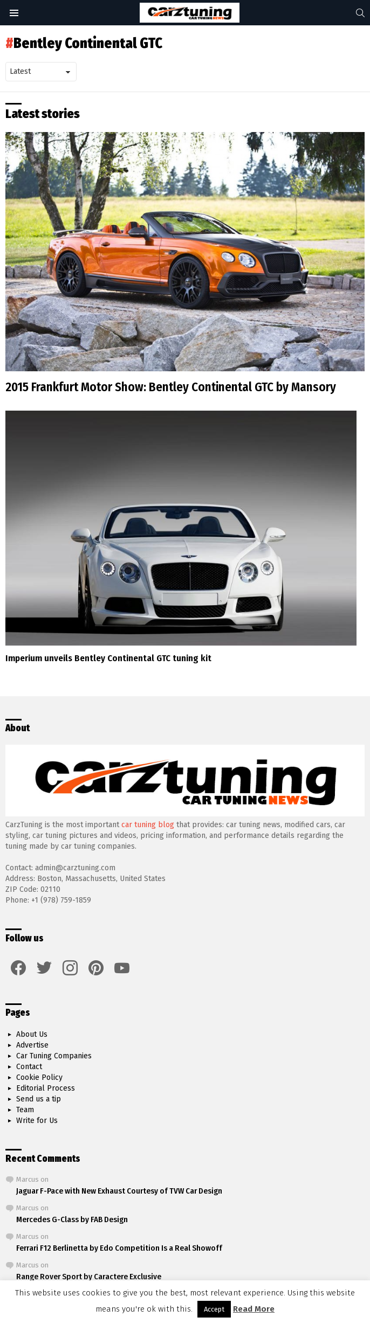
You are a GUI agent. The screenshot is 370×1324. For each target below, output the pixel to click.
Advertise (32, 1045)
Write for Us (37, 1120)
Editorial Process (45, 1088)
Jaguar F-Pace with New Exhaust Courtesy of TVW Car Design (119, 1191)
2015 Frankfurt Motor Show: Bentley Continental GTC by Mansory (170, 386)
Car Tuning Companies (54, 1055)
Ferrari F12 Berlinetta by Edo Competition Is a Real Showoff (119, 1248)
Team (25, 1109)
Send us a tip (38, 1099)
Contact (29, 1066)
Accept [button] (214, 1309)
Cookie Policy (39, 1077)
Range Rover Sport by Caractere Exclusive (88, 1276)
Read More (254, 1309)
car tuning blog (147, 824)
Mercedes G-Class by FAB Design (72, 1219)
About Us (31, 1034)
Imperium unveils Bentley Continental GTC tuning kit (108, 658)
